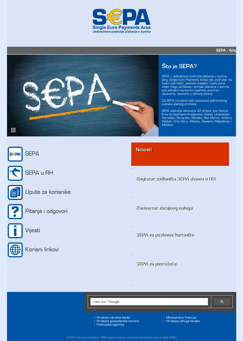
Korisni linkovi (33, 249)
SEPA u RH (30, 173)
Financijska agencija (110, 324)
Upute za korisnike (39, 192)
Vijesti (24, 230)
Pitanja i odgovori (37, 211)
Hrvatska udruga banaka (183, 321)
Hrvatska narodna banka (113, 317)
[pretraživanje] (146, 302)
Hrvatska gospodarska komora (118, 321)
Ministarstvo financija (181, 317)
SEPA (23, 154)
